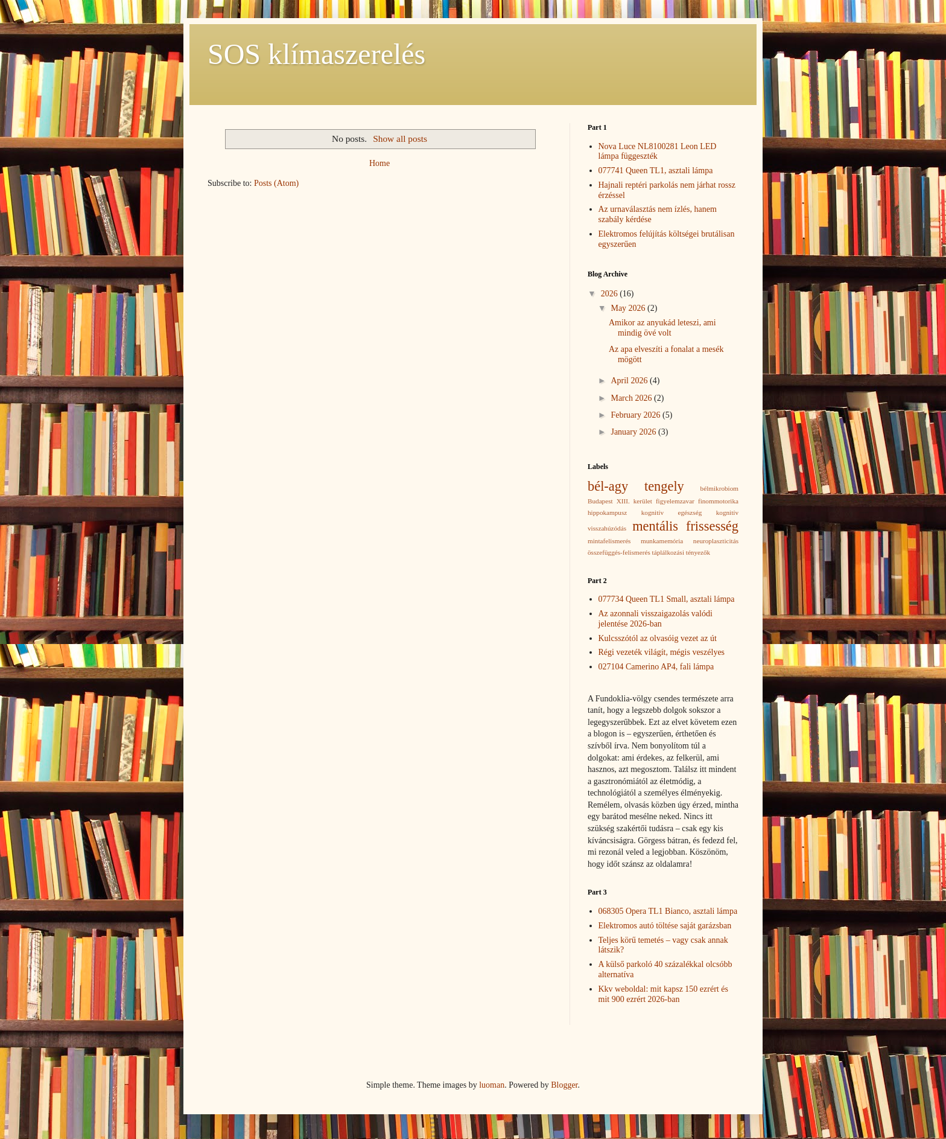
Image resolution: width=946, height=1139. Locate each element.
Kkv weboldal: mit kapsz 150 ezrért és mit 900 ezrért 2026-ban (663, 994)
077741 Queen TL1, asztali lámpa (655, 170)
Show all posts (400, 138)
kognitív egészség (671, 512)
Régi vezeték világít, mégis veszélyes (661, 652)
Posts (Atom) (276, 183)
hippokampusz (607, 512)
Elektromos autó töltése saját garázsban (665, 925)
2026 (610, 293)
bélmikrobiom (719, 488)
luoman (491, 1085)
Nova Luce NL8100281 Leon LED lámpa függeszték (657, 151)
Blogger (564, 1085)
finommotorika (718, 501)
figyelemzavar (675, 501)
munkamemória (662, 540)
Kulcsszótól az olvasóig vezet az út (657, 638)
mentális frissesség (685, 526)
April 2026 (630, 380)
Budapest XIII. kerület (620, 501)
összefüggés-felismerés (619, 552)
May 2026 (629, 308)
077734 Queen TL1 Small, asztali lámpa (666, 599)
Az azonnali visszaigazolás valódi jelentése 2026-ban (655, 618)
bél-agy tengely (636, 486)
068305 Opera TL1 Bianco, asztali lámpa (668, 911)
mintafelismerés (609, 540)
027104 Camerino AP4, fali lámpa (656, 666)
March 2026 (632, 398)
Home (379, 163)
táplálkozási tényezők (681, 552)
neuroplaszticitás (715, 540)
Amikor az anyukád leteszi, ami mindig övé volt (662, 327)
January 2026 (634, 431)
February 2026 (636, 415)
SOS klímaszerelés (316, 54)
